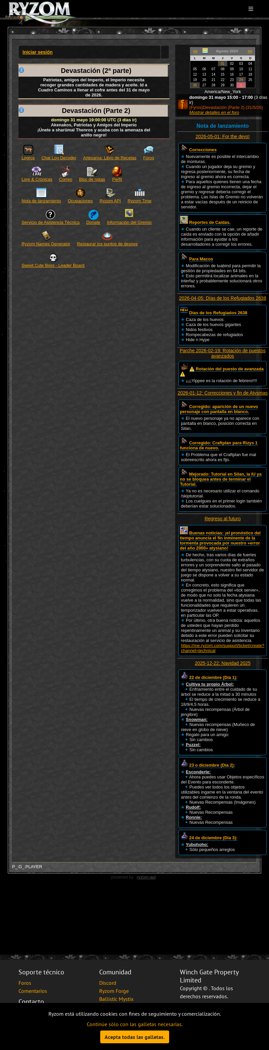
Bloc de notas (92, 179)
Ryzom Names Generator (46, 243)
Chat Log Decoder (58, 157)
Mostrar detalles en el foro (214, 112)
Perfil (117, 179)
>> (250, 51)
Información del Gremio (129, 222)
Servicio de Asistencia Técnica (51, 222)
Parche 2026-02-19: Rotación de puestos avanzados (222, 353)
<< (195, 51)
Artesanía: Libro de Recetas (110, 157)
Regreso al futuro (222, 518)
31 (241, 85)
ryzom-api (146, 877)
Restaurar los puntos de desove (107, 243)
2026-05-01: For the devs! (223, 136)
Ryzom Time (139, 200)
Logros (28, 157)
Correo (65, 179)
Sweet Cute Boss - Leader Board (53, 265)
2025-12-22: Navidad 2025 (223, 663)
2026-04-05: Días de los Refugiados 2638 (222, 298)
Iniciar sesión (37, 52)
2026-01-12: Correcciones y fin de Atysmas (223, 393)
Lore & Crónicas (37, 179)
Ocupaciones (80, 200)
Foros (148, 157)
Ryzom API (110, 200)
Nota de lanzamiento (41, 200)
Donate (93, 222)
